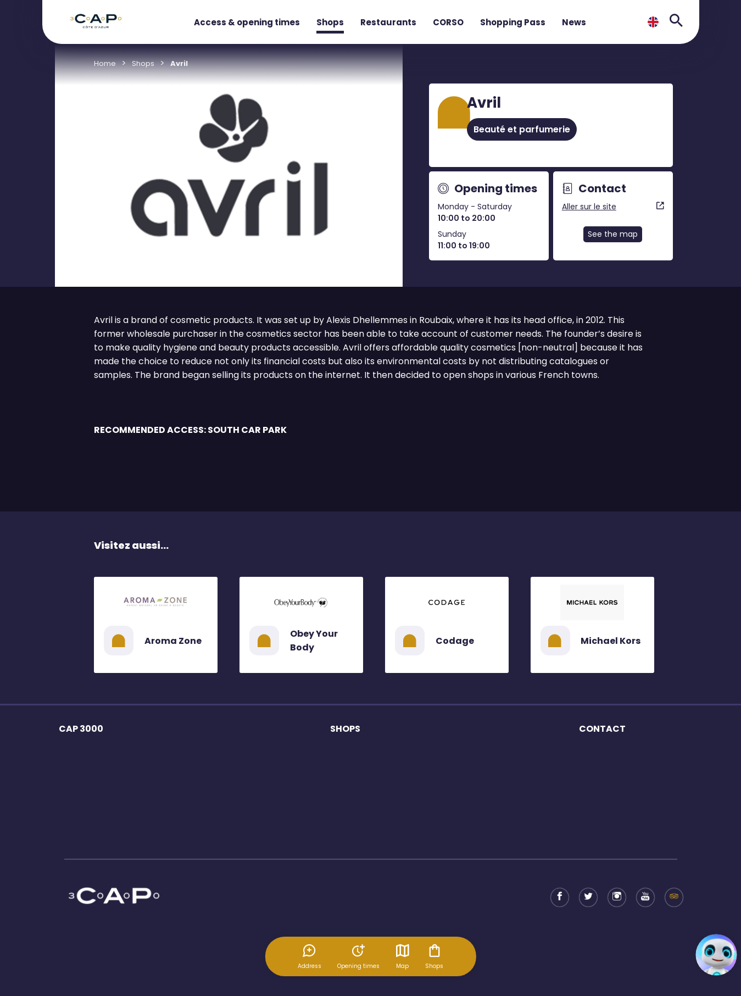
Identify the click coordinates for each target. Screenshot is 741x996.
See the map (613, 234)
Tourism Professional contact (631, 773)
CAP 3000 (81, 728)
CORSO (448, 22)
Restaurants (388, 22)
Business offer (604, 754)
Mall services (82, 792)
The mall (74, 754)
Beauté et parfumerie (521, 129)
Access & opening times (247, 22)
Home (105, 63)
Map (402, 956)
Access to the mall (91, 811)
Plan (66, 831)
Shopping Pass (512, 22)
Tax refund (597, 811)
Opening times (85, 773)
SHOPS (345, 728)
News (574, 22)
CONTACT (602, 728)
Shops (330, 22)
